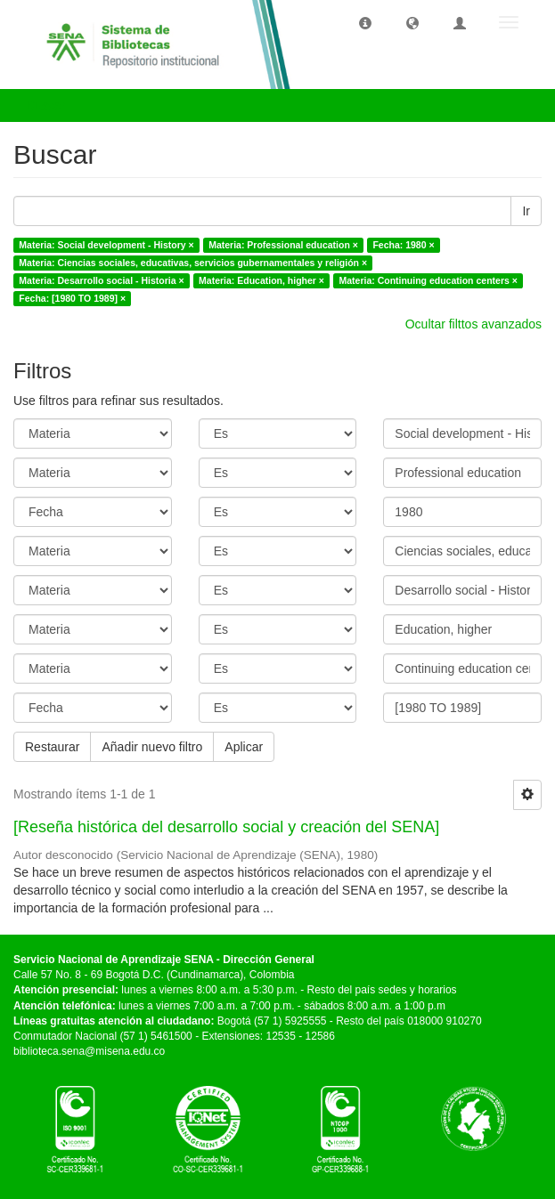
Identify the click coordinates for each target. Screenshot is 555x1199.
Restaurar (52, 747)
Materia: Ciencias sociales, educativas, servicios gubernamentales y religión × (193, 262)
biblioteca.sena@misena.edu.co (89, 1051)
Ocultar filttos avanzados (473, 324)
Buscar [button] (52, 105)
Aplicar (243, 747)
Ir (526, 211)
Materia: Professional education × (283, 244)
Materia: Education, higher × (261, 280)
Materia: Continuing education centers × (428, 280)
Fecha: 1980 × (403, 244)
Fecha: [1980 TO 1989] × (72, 298)
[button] (365, 22)
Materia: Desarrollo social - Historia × (101, 280)
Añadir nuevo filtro (152, 747)
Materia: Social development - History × (106, 244)
